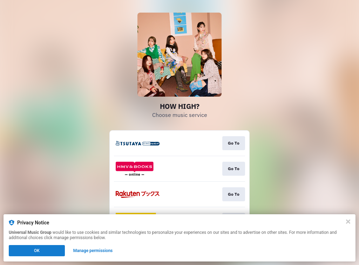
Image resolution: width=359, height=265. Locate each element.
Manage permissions (93, 250)
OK (37, 250)
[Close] (348, 221)
